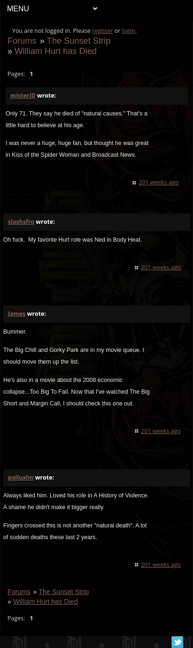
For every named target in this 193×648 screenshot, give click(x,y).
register (102, 31)
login (128, 31)
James (16, 314)
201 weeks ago (158, 182)
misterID (23, 95)
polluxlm (21, 477)
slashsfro (21, 222)
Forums (22, 41)
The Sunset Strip (79, 41)
